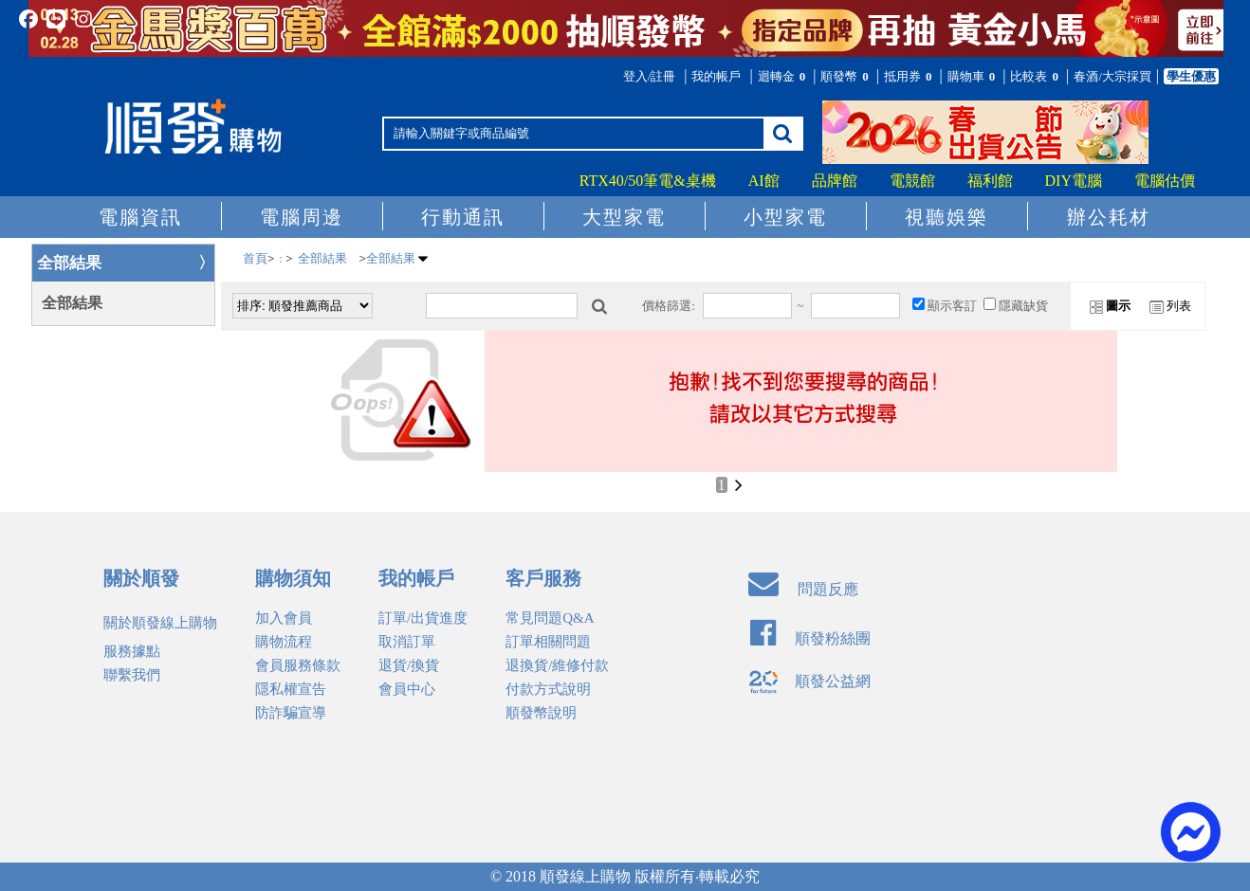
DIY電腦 (1073, 181)
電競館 (912, 181)
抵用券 (909, 76)
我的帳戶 (716, 76)
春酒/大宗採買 (1112, 76)
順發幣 (846, 76)
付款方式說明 (548, 689)
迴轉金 (783, 76)
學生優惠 (1191, 76)
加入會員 (283, 618)
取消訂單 (406, 641)
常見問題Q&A (550, 618)
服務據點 (131, 651)
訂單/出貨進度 (423, 618)
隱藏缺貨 (1023, 306)
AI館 (764, 181)
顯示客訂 (952, 306)
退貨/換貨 (408, 665)
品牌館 (834, 181)
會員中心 (406, 689)
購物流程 (283, 641)
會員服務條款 (297, 665)
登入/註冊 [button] (649, 76)
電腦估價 (1164, 181)
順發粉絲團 (810, 638)
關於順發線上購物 (160, 622)
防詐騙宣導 (290, 712)
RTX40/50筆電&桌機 (647, 181)
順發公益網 (809, 681)
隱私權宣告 (290, 689)
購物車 (973, 76)
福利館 (990, 181)
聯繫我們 (131, 674)
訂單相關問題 (548, 641)
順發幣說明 (541, 712)
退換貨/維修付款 (557, 665)
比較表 (1035, 76)
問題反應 (803, 589)
